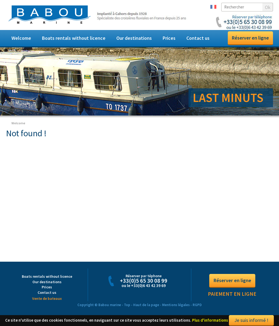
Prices (169, 38)
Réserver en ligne (250, 38)
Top (127, 305)
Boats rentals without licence (73, 38)
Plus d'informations (210, 320)
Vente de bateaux (47, 298)
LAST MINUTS (228, 97)
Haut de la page (146, 305)
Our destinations (134, 38)
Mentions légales (176, 305)
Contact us (198, 38)
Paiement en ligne (232, 294)
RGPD (197, 305)
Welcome (21, 38)
